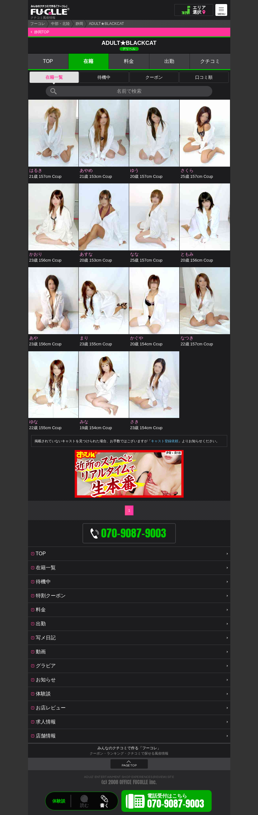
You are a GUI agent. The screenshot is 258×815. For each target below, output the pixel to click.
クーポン (154, 77)
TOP (48, 61)
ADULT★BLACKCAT (106, 23)
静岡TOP (41, 32)
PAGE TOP (129, 765)
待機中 (103, 77)
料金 (129, 61)
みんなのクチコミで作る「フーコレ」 (129, 748)
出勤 (169, 61)
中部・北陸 (60, 23)
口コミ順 (204, 77)
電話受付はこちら (175, 802)
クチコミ (210, 61)
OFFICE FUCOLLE (134, 782)
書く (104, 805)
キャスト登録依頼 (164, 441)
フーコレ (37, 23)
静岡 (79, 23)
